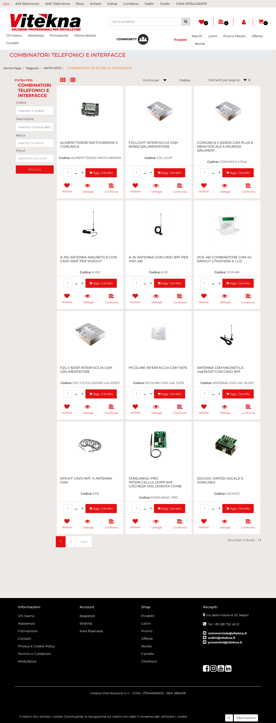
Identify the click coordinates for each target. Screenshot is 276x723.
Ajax (6, 4)
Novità (200, 44)
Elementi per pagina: (224, 80)
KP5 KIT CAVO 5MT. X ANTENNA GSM (86, 480)
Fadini (149, 4)
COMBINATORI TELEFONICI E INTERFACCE (99, 68)
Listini (212, 36)
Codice (21, 102)
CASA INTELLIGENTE (191, 4)
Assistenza (36, 35)
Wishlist (86, 623)
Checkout (149, 661)
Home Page (12, 68)
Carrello (147, 654)
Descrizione (25, 119)
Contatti (12, 43)
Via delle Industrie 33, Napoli (227, 615)
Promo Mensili (234, 36)
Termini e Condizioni (34, 654)
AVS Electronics (27, 4)
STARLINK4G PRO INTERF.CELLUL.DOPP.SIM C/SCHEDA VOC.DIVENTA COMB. (155, 482)
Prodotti (147, 616)
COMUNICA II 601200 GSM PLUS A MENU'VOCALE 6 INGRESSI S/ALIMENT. (225, 146)
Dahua (112, 4)
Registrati (87, 616)
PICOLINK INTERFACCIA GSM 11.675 (158, 368)
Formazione (59, 35)
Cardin (165, 4)
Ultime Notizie (85, 35)
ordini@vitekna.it (221, 638)
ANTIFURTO (53, 68)
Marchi (197, 36)
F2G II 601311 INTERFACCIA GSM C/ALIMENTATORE (86, 370)
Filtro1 (20, 151)
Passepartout (162, 717)
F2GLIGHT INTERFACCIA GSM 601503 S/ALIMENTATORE (153, 145)
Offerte (257, 36)
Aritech (95, 4)
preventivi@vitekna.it (225, 642)
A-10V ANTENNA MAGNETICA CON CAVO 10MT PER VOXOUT (88, 259)
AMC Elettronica (57, 4)
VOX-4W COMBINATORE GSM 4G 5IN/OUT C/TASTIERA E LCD (224, 259)
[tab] (65, 80)
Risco (80, 4)
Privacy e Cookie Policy (36, 646)
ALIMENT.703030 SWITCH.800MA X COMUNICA (89, 145)
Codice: (64, 158)
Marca (20, 135)
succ (84, 542)
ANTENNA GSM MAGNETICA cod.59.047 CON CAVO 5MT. (220, 370)
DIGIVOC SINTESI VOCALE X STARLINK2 (220, 480)
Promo (146, 631)
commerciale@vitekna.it (227, 633)
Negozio (32, 68)
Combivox (131, 4)
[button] (185, 22)
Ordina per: (151, 80)
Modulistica (27, 661)
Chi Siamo (14, 35)
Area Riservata (91, 631)
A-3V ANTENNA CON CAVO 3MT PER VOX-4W (158, 259)
